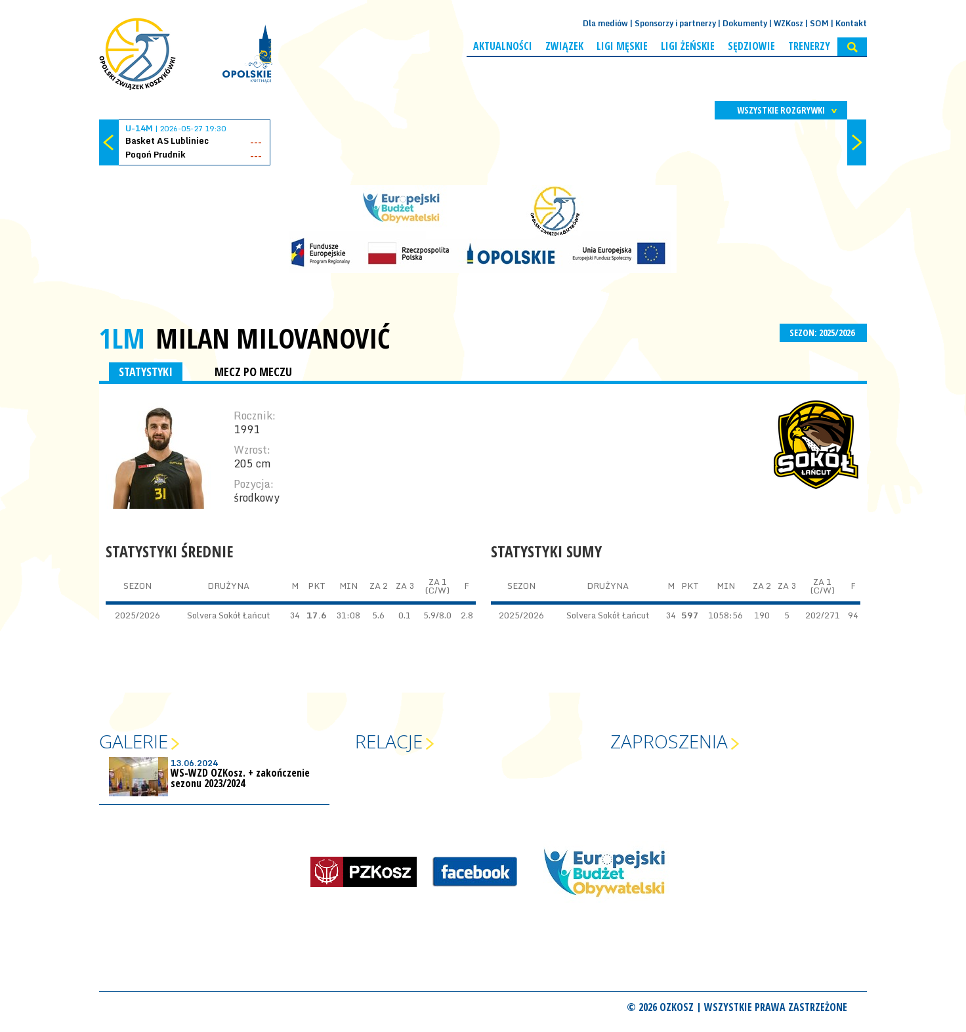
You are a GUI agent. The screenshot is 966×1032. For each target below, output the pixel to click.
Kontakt (851, 23)
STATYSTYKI (146, 371)
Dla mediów (605, 23)
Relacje (389, 741)
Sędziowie (751, 46)
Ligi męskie (622, 46)
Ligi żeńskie (688, 46)
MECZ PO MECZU (253, 371)
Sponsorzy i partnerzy (675, 23)
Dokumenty (745, 23)
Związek (564, 46)
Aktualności (502, 46)
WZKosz (788, 23)
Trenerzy (809, 46)
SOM (819, 23)
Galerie (133, 741)
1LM (122, 337)
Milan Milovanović (273, 338)
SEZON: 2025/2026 (823, 332)
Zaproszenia (669, 741)
